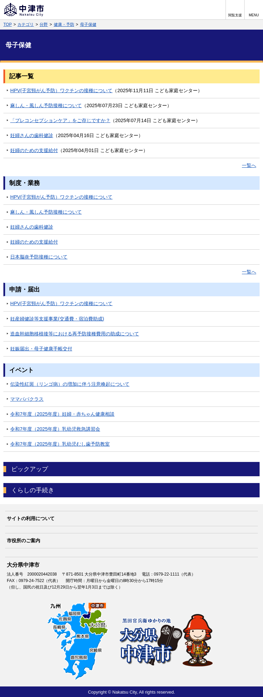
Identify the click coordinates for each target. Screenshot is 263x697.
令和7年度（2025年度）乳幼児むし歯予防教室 (60, 444)
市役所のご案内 (23, 540)
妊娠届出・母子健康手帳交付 (41, 348)
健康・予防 (64, 24)
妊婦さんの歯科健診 (31, 135)
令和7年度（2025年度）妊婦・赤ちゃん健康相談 (62, 414)
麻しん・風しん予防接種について (46, 105)
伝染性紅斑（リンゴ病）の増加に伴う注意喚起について (69, 384)
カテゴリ (25, 24)
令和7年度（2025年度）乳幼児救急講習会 (55, 429)
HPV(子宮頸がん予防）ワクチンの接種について (61, 90)
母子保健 (88, 24)
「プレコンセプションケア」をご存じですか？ (60, 120)
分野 (44, 24)
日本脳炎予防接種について (38, 257)
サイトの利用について (31, 518)
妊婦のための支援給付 (34, 150)
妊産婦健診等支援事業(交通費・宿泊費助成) (57, 318)
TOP (7, 24)
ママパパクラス (27, 399)
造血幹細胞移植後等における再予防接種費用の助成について (74, 333)
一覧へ (249, 165)
